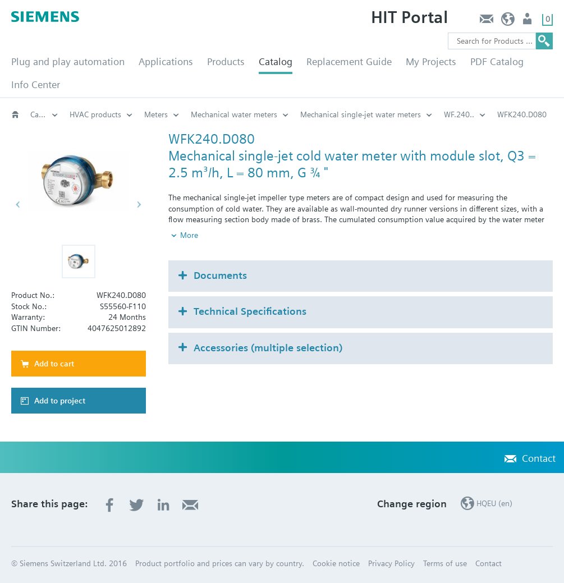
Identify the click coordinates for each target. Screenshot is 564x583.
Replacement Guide (349, 61)
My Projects (431, 61)
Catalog (275, 61)
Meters (156, 114)
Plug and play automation (68, 61)
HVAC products (95, 114)
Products (226, 61)
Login (528, 21)
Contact (486, 21)
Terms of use (445, 563)
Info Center (35, 84)
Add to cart (54, 363)
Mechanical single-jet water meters (360, 114)
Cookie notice (336, 563)
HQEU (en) (508, 21)
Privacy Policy (391, 563)
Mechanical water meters (234, 114)
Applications (166, 61)
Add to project (59, 400)
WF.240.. (459, 114)
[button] (78, 261)
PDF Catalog (497, 61)
